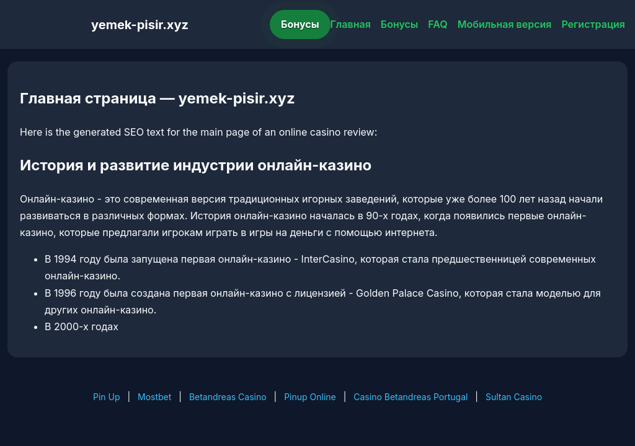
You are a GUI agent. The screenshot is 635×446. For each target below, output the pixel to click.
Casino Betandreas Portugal (410, 396)
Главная (351, 24)
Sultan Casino (514, 396)
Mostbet (154, 396)
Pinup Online (310, 396)
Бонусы (300, 24)
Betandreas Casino (228, 396)
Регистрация (593, 24)
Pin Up (106, 396)
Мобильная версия (505, 24)
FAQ (437, 24)
